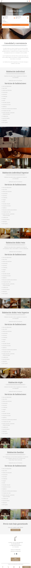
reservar (26, 567)
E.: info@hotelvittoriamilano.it (15, 545)
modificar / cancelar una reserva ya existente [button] (17, 27)
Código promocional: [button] (6, 27)
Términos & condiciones (16, 551)
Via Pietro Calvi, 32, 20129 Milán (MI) (15, 542)
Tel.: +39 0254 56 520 (15, 544)
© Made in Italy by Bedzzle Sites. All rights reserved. (15, 564)
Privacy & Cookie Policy (15, 549)
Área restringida (15, 559)
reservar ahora (15, 530)
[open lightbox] (15, 132)
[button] (27, 1)
